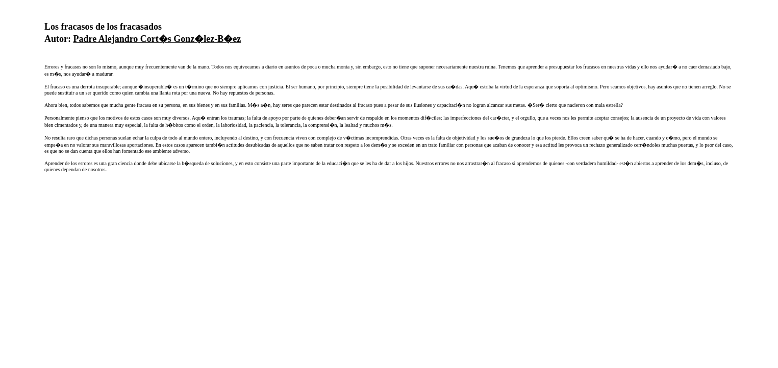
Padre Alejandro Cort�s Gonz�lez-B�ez (157, 39)
